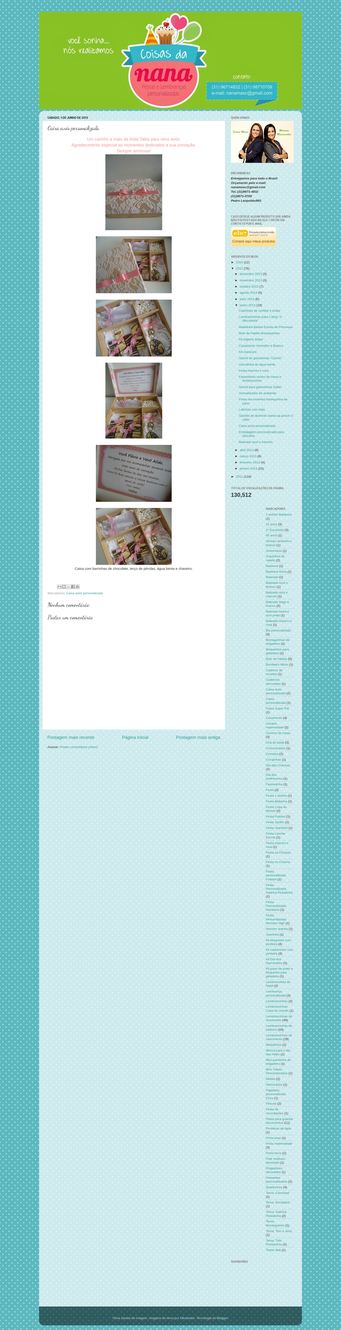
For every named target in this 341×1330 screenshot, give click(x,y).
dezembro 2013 (251, 274)
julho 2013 (247, 299)
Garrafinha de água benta (257, 364)
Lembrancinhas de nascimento (279, 1037)
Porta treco (274, 1153)
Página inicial (135, 737)
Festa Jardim (275, 822)
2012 (240, 476)
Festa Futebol (276, 816)
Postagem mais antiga (198, 737)
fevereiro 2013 (250, 462)
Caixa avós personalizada (84, 593)
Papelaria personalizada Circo (276, 1094)
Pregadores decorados (274, 1170)
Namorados (274, 1084)
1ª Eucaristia (275, 530)
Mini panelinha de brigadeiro (278, 1061)
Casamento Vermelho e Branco (261, 345)
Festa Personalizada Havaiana (276, 905)
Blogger (222, 1318)
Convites (272, 754)
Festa (270, 790)
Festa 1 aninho (276, 795)
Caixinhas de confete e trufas (259, 310)
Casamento (274, 718)
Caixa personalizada (276, 700)
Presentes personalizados (276, 1179)
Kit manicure (248, 352)
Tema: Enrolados (278, 1202)
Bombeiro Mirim (277, 664)
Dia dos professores (274, 776)
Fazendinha (274, 784)
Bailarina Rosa (276, 571)
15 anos (271, 524)
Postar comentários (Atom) (79, 747)
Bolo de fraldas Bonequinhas (259, 333)
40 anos (271, 535)
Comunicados (276, 748)
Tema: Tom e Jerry (279, 1231)
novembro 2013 (251, 280)
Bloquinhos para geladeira (277, 651)
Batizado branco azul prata (277, 613)
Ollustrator (187, 1318)
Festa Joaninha (277, 828)
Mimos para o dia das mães (278, 1052)
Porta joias (273, 1138)
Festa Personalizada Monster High (276, 919)
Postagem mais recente (70, 737)
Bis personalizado (278, 630)
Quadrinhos (274, 1187)
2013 (240, 268)
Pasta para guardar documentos (279, 1120)
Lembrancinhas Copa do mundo (277, 1008)
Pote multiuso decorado (275, 1160)
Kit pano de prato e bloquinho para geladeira (279, 972)
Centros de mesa (278, 733)
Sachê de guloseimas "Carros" (260, 358)
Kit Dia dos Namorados (274, 961)
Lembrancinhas (277, 1001)
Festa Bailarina (276, 801)
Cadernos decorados (273, 681)
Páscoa (271, 1103)
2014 (240, 262)
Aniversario (274, 551)
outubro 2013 (249, 286)
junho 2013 (248, 305)
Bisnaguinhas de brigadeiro (278, 641)
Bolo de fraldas (276, 659)
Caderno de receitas (274, 672)
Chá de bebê (275, 742)
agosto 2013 (249, 292)
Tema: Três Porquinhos (274, 1242)
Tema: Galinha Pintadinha (276, 1213)
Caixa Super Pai (277, 708)
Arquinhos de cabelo (275, 558)
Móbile (270, 1079)
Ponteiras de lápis (278, 1128)
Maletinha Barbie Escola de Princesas (266, 327)
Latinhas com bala (252, 409)
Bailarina (272, 566)
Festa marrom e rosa (254, 370)
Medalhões (274, 1045)
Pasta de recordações (274, 1111)
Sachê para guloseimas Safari (260, 387)
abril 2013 (247, 450)
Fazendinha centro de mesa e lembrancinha (260, 378)
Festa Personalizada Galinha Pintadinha (279, 888)
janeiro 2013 (249, 468)
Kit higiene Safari (251, 339)
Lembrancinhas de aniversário (279, 1018)
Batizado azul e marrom (256, 442)
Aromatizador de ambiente (257, 393)
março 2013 (248, 456)
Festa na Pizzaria (278, 852)
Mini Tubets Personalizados (277, 1071)
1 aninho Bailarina (279, 514)
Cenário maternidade (275, 725)
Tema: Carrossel (277, 1193)
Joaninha (272, 934)
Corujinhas (273, 759)
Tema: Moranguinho (275, 1223)
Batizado (272, 577)
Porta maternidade (279, 1143)
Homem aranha (277, 929)
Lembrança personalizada (276, 993)
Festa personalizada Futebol (276, 875)
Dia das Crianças (278, 765)
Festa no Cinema (278, 862)
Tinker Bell (273, 1250)
